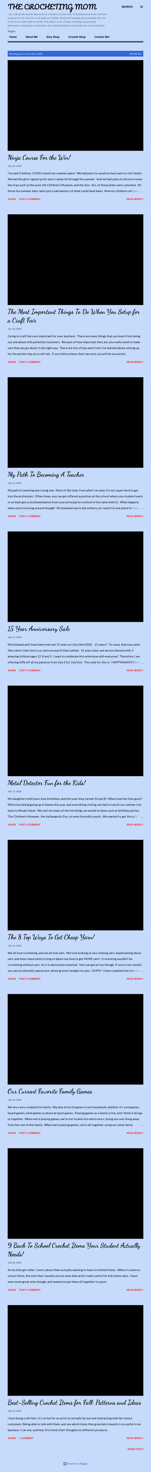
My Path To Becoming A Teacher (46, 474)
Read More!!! (135, 199)
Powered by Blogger (75, 1463)
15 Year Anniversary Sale (39, 628)
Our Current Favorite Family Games (50, 1091)
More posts (135, 1449)
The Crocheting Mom (52, 6)
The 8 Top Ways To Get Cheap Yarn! (51, 937)
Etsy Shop (51, 36)
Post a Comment (30, 199)
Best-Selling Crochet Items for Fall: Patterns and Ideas (74, 1402)
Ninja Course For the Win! (39, 157)
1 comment (26, 1438)
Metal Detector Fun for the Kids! (47, 783)
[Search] (127, 7)
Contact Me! (100, 36)
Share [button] (12, 199)
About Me (30, 36)
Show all (135, 53)
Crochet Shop (75, 36)
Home (11, 36)
